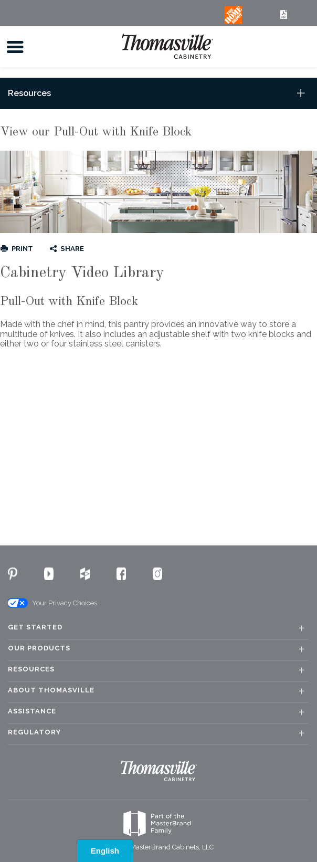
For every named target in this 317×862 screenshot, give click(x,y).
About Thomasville (51, 690)
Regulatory (34, 732)
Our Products (39, 648)
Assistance (32, 711)
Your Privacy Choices (52, 603)
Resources (31, 669)
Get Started (35, 627)
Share (72, 249)
